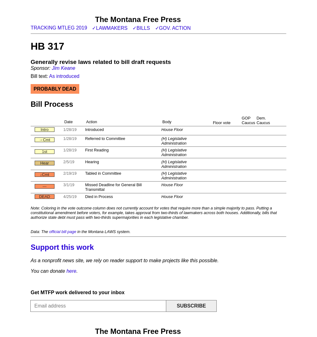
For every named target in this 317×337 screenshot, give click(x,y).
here (71, 271)
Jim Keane (63, 68)
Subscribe (191, 305)
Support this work (62, 247)
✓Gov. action (173, 28)
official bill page (62, 231)
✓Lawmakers (110, 28)
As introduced (64, 76)
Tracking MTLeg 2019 (59, 27)
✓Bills (141, 28)
